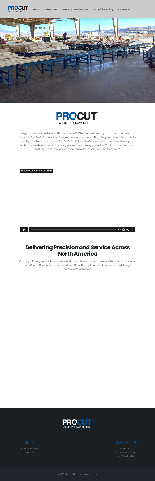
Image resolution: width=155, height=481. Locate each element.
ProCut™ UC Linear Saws (45, 9)
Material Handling (103, 9)
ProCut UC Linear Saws (29, 448)
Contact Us (39, 27)
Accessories (123, 9)
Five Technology (91, 474)
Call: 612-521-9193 (126, 455)
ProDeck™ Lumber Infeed (76, 9)
